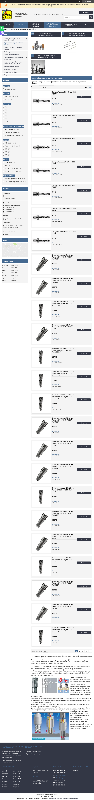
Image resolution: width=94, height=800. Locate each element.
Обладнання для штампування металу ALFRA (13, 58)
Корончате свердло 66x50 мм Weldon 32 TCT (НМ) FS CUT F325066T (62, 536)
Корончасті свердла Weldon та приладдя (13, 43)
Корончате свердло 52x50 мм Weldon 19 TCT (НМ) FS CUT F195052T (62, 327)
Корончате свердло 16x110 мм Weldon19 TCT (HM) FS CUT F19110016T (63, 560)
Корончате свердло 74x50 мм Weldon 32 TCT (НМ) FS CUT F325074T (62, 280)
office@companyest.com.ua (12, 205)
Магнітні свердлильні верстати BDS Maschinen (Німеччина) (11, 752)
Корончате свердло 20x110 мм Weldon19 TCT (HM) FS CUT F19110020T (63, 303)
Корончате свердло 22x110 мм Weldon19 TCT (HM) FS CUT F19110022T (63, 350)
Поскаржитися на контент (55, 798)
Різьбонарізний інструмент (12, 52)
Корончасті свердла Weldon (34, 751)
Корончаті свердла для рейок (34, 754)
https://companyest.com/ (11, 203)
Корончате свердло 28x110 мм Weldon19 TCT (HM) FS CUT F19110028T (63, 629)
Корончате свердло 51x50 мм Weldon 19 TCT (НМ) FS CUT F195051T (62, 257)
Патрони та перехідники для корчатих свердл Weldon (46, 56)
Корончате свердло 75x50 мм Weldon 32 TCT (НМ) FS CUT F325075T (62, 606)
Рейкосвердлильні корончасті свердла (13, 48)
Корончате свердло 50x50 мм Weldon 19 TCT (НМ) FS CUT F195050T (62, 583)
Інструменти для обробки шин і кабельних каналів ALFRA (13, 62)
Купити (85, 97)
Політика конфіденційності (70, 798)
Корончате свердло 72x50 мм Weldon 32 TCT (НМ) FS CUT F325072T (62, 513)
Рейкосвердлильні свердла (70, 24)
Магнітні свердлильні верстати (36, 25)
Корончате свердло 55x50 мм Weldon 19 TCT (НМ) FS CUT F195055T (62, 420)
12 (86, 651)
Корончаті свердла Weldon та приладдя (52, 25)
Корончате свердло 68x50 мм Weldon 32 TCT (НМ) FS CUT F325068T (62, 466)
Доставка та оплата (10, 69)
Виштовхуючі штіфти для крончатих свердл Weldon (77, 34)
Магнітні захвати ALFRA (11, 66)
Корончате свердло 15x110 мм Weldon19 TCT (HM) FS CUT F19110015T (63, 490)
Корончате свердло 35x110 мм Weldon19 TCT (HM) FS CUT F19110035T (63, 397)
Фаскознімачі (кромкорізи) (12, 54)
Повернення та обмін (10, 72)
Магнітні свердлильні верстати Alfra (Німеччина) (11, 756)
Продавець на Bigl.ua (47, 796)
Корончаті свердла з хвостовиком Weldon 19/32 (46, 34)
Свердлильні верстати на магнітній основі (12, 39)
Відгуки (6, 75)
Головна (7, 25)
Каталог (20, 25)
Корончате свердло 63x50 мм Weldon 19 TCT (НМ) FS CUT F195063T (62, 443)
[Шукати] (91, 17)
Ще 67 (6, 122)
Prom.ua (56, 794)
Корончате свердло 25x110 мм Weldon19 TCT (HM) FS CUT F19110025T (63, 373)
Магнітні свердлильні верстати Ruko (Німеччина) (11, 761)
